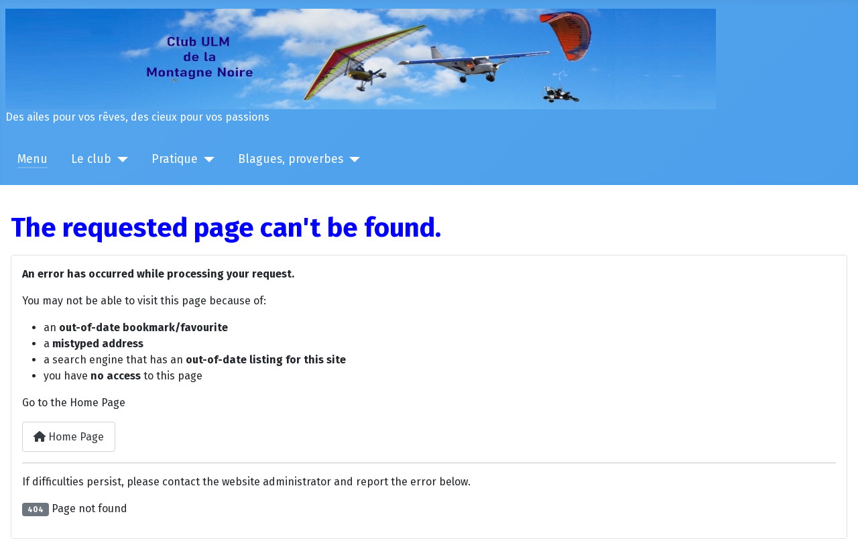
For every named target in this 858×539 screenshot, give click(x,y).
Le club (91, 159)
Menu (32, 159)
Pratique (174, 159)
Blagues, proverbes (290, 159)
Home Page (69, 436)
